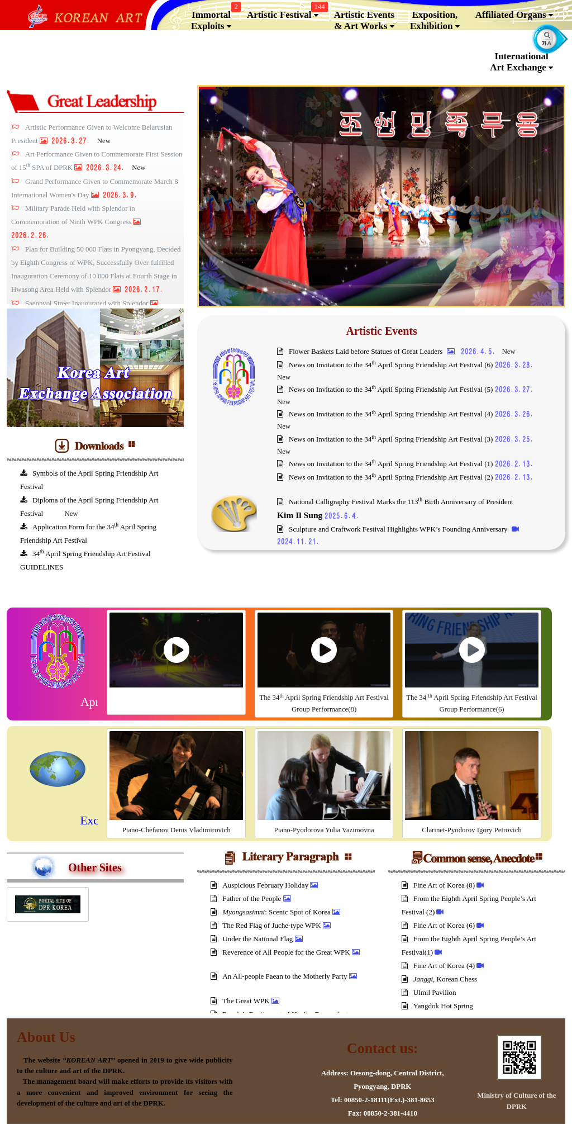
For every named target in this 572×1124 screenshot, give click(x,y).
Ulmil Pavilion (430, 992)
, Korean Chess (440, 979)
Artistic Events (381, 331)
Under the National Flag (252, 939)
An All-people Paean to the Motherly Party (280, 976)
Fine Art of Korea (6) (439, 925)
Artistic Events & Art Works (364, 21)
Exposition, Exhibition (435, 21)
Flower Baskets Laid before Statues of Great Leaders (361, 351)
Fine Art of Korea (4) (439, 965)
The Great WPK (241, 1001)
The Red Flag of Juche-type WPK (267, 925)
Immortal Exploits (214, 18)
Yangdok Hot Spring (438, 1006)
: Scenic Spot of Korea (271, 912)
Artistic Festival (286, 12)
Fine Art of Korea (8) (439, 885)
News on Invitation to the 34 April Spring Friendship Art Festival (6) (386, 365)
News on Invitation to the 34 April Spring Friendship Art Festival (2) (386, 477)
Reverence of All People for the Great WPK (281, 952)
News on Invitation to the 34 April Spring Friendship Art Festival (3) (386, 439)
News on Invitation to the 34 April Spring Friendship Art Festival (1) (386, 463)
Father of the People (247, 898)
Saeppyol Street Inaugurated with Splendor (87, 303)
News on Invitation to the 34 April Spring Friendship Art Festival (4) (386, 414)
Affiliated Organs (514, 15)
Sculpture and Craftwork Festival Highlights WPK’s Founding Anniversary (393, 529)
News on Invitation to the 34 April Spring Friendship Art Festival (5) (386, 389)
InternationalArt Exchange (521, 62)
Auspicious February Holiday (260, 885)
